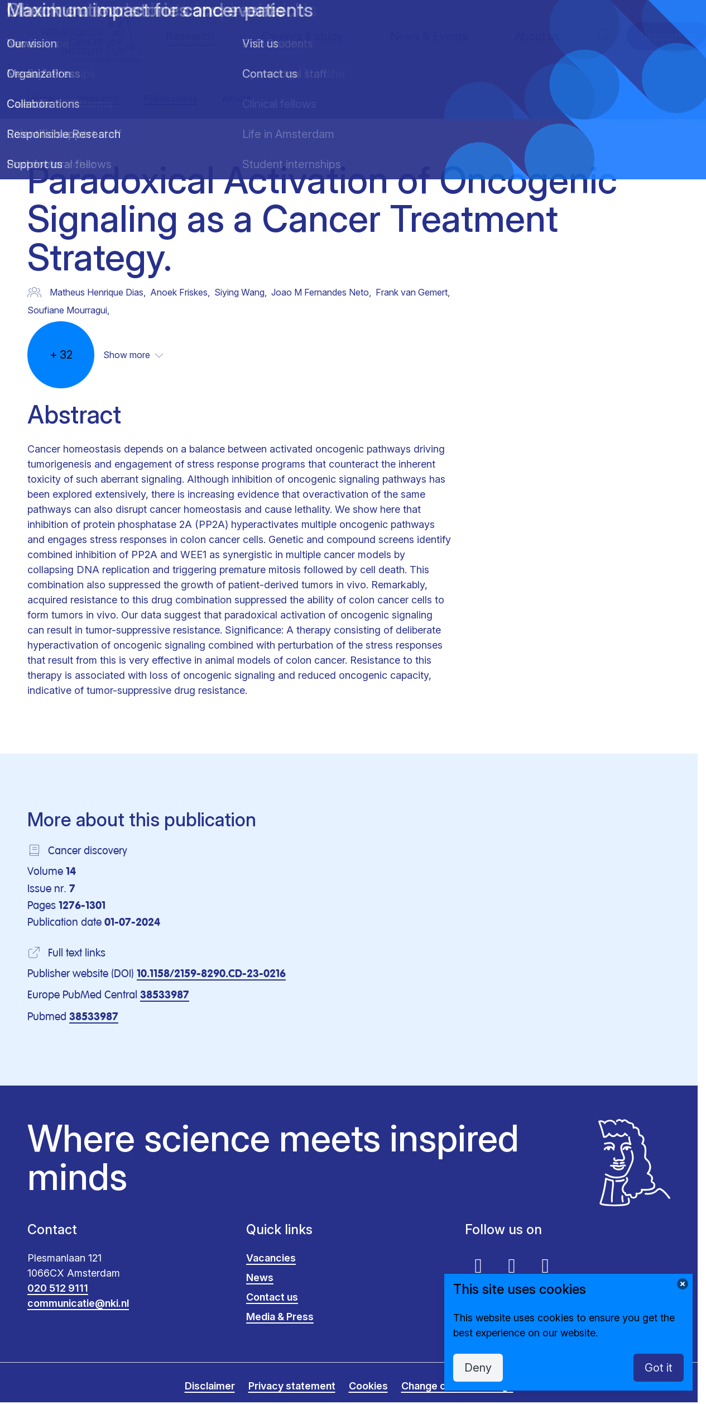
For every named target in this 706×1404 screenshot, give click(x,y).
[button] (604, 36)
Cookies (368, 1386)
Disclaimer (210, 1386)
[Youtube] (478, 1265)
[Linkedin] (511, 1265)
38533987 (164, 995)
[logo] (92, 36)
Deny (478, 1367)
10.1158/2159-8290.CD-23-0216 (211, 974)
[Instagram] (545, 1265)
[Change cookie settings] (682, 1283)
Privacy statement (291, 1386)
